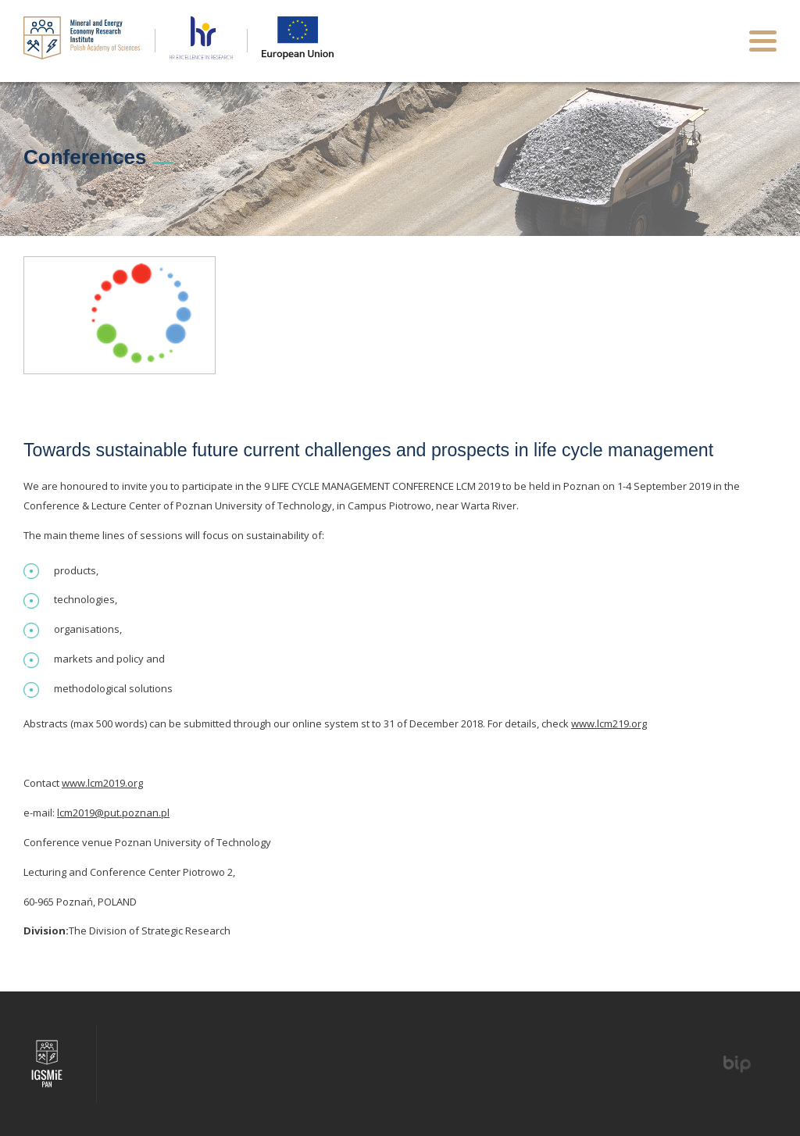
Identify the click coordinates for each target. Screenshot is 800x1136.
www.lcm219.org (609, 723)
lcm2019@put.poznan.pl (113, 813)
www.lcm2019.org (102, 783)
